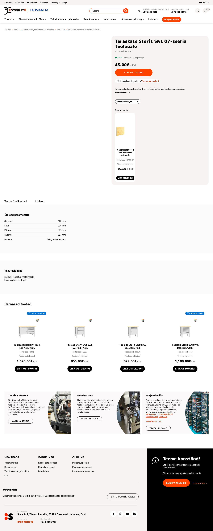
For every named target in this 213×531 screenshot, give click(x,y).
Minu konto (43, 471)
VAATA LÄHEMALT (158, 428)
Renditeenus (90, 19)
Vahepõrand (151, 414)
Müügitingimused (46, 467)
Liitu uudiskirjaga (123, 496)
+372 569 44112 (179, 12)
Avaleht (7, 30)
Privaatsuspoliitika (80, 463)
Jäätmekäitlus (11, 463)
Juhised (40, 201)
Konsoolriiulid (152, 417)
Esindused (19, 3)
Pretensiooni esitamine (83, 471)
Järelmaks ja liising (131, 19)
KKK (6, 475)
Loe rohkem (121, 92)
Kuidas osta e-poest (47, 463)
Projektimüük (171, 19)
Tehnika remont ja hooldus (64, 19)
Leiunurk (153, 19)
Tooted (8, 19)
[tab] (15, 202)
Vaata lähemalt (20, 421)
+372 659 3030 (150, 12)
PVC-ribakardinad (165, 414)
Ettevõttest (32, 3)
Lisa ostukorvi (133, 72)
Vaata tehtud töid (153, 421)
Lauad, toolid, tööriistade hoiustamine (38, 30)
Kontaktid (8, 3)
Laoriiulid (163, 417)
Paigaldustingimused (82, 467)
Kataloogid (55, 3)
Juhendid (44, 3)
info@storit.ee (25, 521)
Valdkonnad (110, 19)
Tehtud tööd (199, 483)
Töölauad (61, 30)
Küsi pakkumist (176, 483)
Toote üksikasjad (124, 101)
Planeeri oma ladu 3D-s (31, 19)
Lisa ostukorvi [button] (125, 178)
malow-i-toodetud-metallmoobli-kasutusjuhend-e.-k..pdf (19, 278)
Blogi (64, 3)
